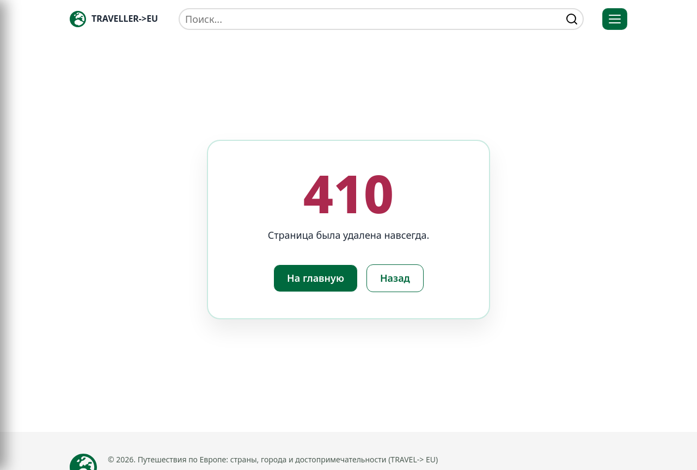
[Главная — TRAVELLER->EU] (114, 19)
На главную (315, 278)
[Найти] (571, 19)
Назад (395, 278)
